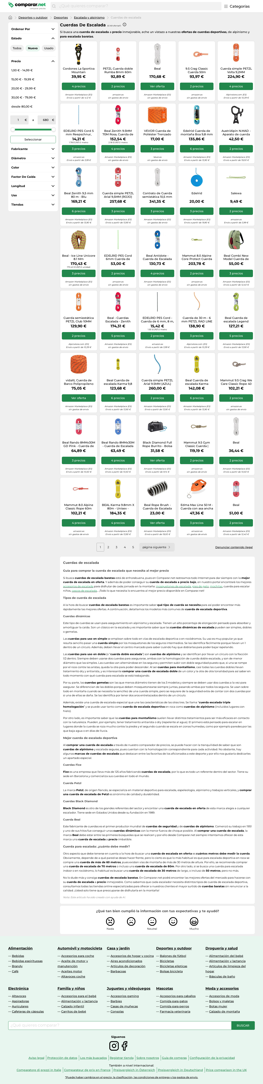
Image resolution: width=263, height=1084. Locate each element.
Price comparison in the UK (226, 1070)
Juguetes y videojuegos (128, 988)
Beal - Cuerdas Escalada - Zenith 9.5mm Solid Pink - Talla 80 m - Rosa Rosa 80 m (118, 319)
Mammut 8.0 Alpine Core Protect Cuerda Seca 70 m (197, 257)
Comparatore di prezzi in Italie (39, 1070)
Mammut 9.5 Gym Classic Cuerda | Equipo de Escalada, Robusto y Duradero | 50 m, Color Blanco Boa (196, 444)
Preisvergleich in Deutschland (180, 1070)
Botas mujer (218, 1006)
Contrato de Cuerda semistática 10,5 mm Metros (157, 195)
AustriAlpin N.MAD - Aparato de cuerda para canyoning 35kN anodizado (236, 132)
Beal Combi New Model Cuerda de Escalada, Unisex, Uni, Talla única (236, 257)
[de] (18, 119)
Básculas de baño (222, 976)
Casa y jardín (118, 948)
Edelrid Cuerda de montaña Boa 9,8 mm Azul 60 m (197, 132)
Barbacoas (118, 971)
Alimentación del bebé (226, 956)
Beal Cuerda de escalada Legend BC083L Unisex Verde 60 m (236, 319)
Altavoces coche (73, 976)
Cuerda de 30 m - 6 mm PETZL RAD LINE (196, 319)
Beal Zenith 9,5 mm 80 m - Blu (78, 195)
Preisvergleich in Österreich (134, 1070)
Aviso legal (36, 1058)
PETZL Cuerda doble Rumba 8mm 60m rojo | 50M (118, 70)
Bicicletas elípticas (173, 966)
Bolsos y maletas (221, 1001)
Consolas (117, 1011)
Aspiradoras (20, 1001)
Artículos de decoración (128, 966)
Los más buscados (93, 1058)
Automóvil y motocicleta (80, 948)
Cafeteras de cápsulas (28, 1011)
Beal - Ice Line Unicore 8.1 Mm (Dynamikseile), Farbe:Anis (78, 257)
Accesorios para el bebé (78, 996)
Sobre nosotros (147, 1058)
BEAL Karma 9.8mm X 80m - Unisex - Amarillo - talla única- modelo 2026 (118, 506)
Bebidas (18, 956)
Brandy (17, 966)
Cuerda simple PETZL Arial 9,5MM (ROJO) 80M (118, 195)
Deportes (61, 17)
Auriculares (20, 1006)
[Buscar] (54, 6)
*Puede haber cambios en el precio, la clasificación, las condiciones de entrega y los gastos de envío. (131, 1077)
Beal (236, 442)
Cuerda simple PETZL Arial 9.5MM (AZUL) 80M (157, 382)
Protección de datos (62, 1058)
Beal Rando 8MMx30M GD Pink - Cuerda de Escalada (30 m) (78, 444)
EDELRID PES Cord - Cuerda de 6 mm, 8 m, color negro (157, 319)
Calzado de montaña (224, 1011)
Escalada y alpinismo (89, 17)
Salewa (236, 193)
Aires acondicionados (126, 961)
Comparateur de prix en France (87, 1070)
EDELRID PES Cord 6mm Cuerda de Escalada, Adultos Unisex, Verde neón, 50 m (118, 257)
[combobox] (139, 6)
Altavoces (19, 996)
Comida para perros (174, 1006)
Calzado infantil (72, 1006)
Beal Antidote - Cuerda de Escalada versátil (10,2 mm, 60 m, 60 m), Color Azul (157, 257)
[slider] (12, 129)
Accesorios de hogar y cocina (132, 956)
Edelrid (196, 193)
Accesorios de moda (224, 996)
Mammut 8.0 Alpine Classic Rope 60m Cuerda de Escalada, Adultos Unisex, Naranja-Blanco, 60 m (78, 506)
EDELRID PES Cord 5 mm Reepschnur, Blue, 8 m (78, 132)
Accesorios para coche (77, 956)
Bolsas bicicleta (171, 971)
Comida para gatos (174, 1001)
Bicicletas (167, 961)
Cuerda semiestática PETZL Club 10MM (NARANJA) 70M (78, 319)
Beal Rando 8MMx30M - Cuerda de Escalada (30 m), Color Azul (118, 444)
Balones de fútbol (173, 956)
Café (15, 971)
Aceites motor (71, 971)
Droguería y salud (221, 948)
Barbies (116, 1001)
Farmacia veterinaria (175, 1011)
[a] (45, 119)
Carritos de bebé (73, 1011)
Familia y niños (71, 988)
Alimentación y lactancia (227, 961)
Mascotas (164, 988)
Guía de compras (174, 1058)
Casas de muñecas (124, 1006)
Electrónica (18, 988)
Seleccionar (33, 139)
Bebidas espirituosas (27, 961)
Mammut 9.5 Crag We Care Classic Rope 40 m (236, 382)
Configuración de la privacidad (212, 1058)
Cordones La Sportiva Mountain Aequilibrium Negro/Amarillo (79, 70)
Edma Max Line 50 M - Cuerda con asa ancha (197, 506)
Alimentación (20, 948)
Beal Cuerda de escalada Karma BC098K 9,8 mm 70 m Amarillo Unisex (197, 382)
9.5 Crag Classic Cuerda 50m (197, 70)
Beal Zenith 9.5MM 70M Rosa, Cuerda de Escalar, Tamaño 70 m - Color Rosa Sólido (118, 132)
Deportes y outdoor (33, 17)
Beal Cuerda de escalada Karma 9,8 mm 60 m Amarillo (118, 382)
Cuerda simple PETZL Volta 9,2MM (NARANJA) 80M (236, 70)
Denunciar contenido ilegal (234, 547)
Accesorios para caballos (178, 996)
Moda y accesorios (222, 988)
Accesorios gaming (125, 996)
